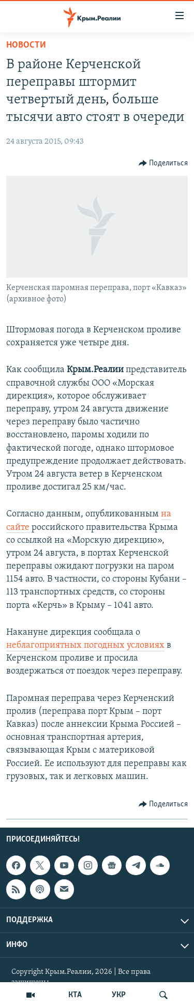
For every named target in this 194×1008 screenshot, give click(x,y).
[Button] (163, 163)
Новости (26, 45)
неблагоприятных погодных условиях (85, 645)
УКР (119, 995)
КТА (75, 995)
